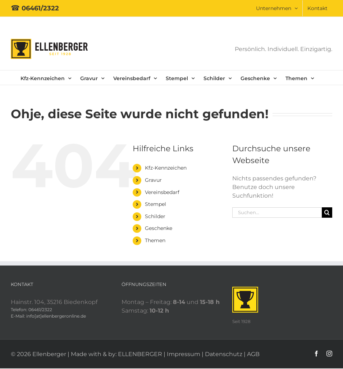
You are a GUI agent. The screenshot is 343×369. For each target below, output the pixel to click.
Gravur (153, 180)
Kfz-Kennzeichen (166, 168)
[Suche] (327, 212)
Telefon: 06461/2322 (31, 309)
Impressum (183, 354)
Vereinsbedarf (162, 192)
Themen (155, 240)
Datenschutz (223, 354)
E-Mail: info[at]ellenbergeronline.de (48, 316)
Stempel (155, 204)
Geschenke (158, 228)
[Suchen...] (277, 212)
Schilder (155, 216)
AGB (253, 354)
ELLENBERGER (140, 354)
